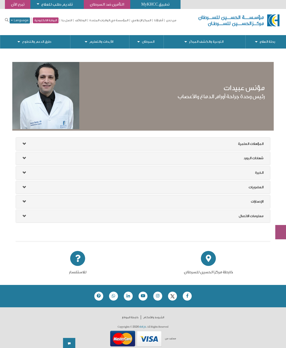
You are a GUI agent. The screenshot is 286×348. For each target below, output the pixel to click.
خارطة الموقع (130, 314)
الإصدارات (257, 198)
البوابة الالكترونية (45, 20)
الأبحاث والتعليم (101, 38)
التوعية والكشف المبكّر (206, 38)
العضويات (255, 184)
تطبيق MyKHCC (156, 4)
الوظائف (80, 20)
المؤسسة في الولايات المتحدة (108, 20)
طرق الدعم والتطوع (36, 38)
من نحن (171, 20)
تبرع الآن (278, 199)
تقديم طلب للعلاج (57, 4)
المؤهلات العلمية (250, 140)
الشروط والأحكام (153, 314)
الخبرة (259, 169)
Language (20, 20)
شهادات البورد (253, 155)
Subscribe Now (278, 216)
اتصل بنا (66, 20)
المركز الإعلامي (141, 20)
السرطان (148, 38)
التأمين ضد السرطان (107, 4)
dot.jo (142, 323)
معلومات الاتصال (251, 212)
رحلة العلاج (267, 38)
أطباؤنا (158, 20)
